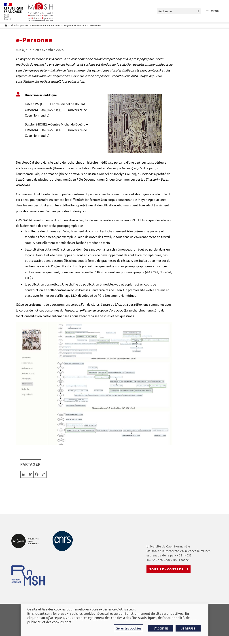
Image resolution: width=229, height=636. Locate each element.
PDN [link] (97, 272)
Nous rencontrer (166, 569)
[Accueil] (6, 25)
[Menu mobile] (212, 11)
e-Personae (95, 25)
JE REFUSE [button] (188, 628)
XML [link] (132, 220)
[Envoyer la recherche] (198, 11)
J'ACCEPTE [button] (161, 628)
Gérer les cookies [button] (128, 628)
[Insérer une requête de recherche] (179, 11)
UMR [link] (44, 110)
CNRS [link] (61, 110)
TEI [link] (138, 220)
